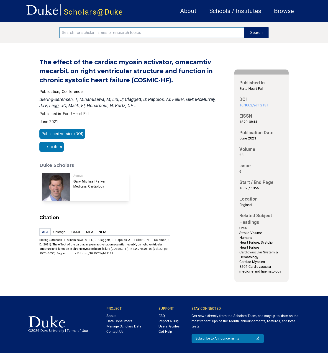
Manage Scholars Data (123, 326)
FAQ (162, 316)
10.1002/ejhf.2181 (254, 105)
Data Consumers (119, 321)
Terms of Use (77, 331)
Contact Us (114, 332)
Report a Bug (169, 321)
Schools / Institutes (235, 11)
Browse (284, 11)
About (188, 11)
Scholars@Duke (93, 12)
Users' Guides (169, 326)
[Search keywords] (151, 32)
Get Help (165, 332)
